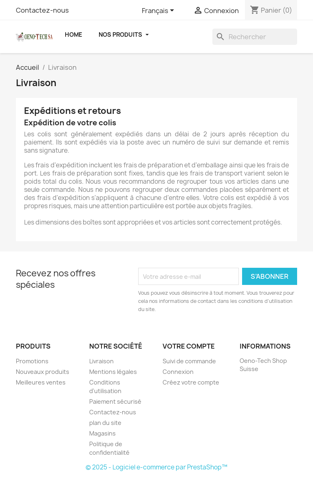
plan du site (105, 423)
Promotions (32, 361)
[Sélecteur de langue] (159, 11)
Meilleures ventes (41, 382)
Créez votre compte (191, 382)
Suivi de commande (189, 361)
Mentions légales (113, 372)
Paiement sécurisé (115, 401)
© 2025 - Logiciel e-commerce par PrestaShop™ (156, 467)
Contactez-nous (42, 10)
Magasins (102, 433)
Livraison (101, 361)
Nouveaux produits (42, 372)
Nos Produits (124, 34)
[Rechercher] (254, 37)
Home (73, 34)
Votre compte (189, 346)
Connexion (178, 372)
